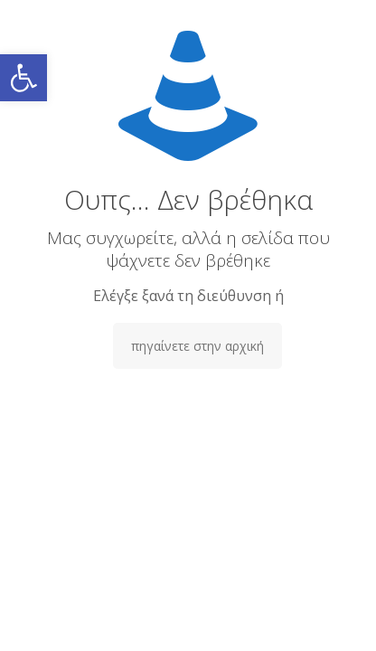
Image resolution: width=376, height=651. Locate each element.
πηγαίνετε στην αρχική (197, 345)
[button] (23, 77)
